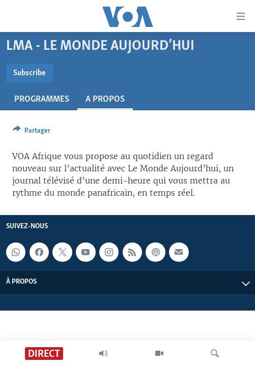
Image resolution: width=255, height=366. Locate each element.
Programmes (41, 99)
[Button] (31, 132)
